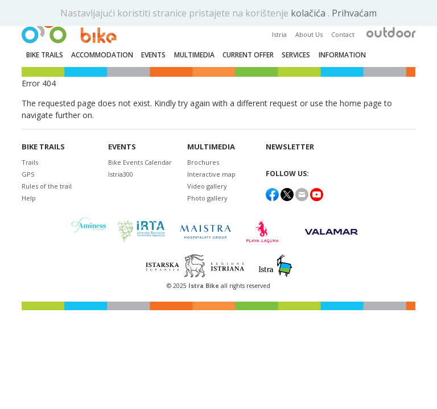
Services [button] (296, 55)
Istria (279, 34)
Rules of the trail (47, 186)
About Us (309, 34)
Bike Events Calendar (140, 162)
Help (29, 198)
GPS (28, 174)
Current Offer (248, 55)
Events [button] (153, 55)
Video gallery (207, 186)
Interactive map (211, 174)
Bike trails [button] (44, 55)
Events (122, 147)
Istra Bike (204, 286)
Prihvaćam (354, 13)
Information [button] (342, 55)
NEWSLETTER (290, 147)
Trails (30, 162)
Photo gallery (207, 198)
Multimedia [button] (194, 55)
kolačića (309, 13)
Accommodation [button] (102, 55)
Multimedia (211, 147)
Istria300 (120, 174)
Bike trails (43, 147)
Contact (342, 34)
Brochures (203, 162)
